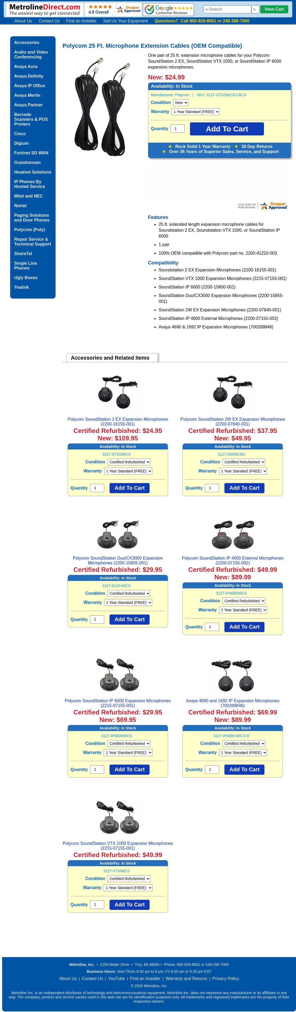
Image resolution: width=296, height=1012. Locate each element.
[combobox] (227, 9)
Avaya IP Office (29, 85)
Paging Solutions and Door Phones (31, 217)
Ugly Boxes (25, 277)
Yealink (21, 287)
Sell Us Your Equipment (125, 21)
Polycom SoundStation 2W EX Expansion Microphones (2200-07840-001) (232, 421)
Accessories (26, 42)
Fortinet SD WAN (31, 153)
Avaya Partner (28, 105)
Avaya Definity (29, 76)
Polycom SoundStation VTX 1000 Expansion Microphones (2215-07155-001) (118, 845)
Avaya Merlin (27, 95)
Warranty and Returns (186, 978)
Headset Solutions (33, 172)
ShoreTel (23, 253)
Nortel (20, 205)
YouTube (116, 978)
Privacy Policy (225, 978)
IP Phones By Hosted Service (29, 184)
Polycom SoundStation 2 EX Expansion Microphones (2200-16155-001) (118, 421)
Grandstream (27, 162)
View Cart (274, 9)
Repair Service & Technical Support (32, 241)
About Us (23, 21)
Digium (21, 143)
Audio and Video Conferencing (31, 54)
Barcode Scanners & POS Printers (31, 119)
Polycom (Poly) (29, 229)
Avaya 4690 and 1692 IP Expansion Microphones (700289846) (232, 703)
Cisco (20, 133)
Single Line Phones (25, 265)
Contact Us (49, 21)
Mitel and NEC (28, 196)
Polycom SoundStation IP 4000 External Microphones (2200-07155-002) (232, 560)
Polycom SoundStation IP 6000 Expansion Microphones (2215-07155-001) (118, 703)
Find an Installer (81, 21)
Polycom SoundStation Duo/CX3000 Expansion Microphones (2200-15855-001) (118, 560)
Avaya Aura (25, 66)
